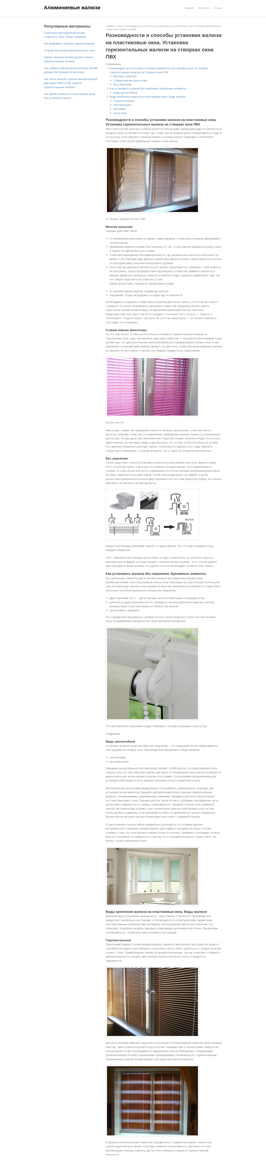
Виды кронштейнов (125, 92)
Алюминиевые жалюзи (72, 7)
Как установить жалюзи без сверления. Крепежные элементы (148, 88)
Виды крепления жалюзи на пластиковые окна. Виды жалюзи (147, 96)
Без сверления (122, 84)
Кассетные (120, 113)
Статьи (217, 8)
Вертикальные (122, 105)
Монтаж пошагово (125, 76)
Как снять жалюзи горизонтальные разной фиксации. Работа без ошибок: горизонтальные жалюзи (70, 83)
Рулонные (119, 109)
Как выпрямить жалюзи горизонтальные (69, 43)
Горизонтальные (123, 101)
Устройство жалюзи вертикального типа (69, 50)
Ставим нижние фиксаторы (130, 80)
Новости (203, 8)
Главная (188, 8)
